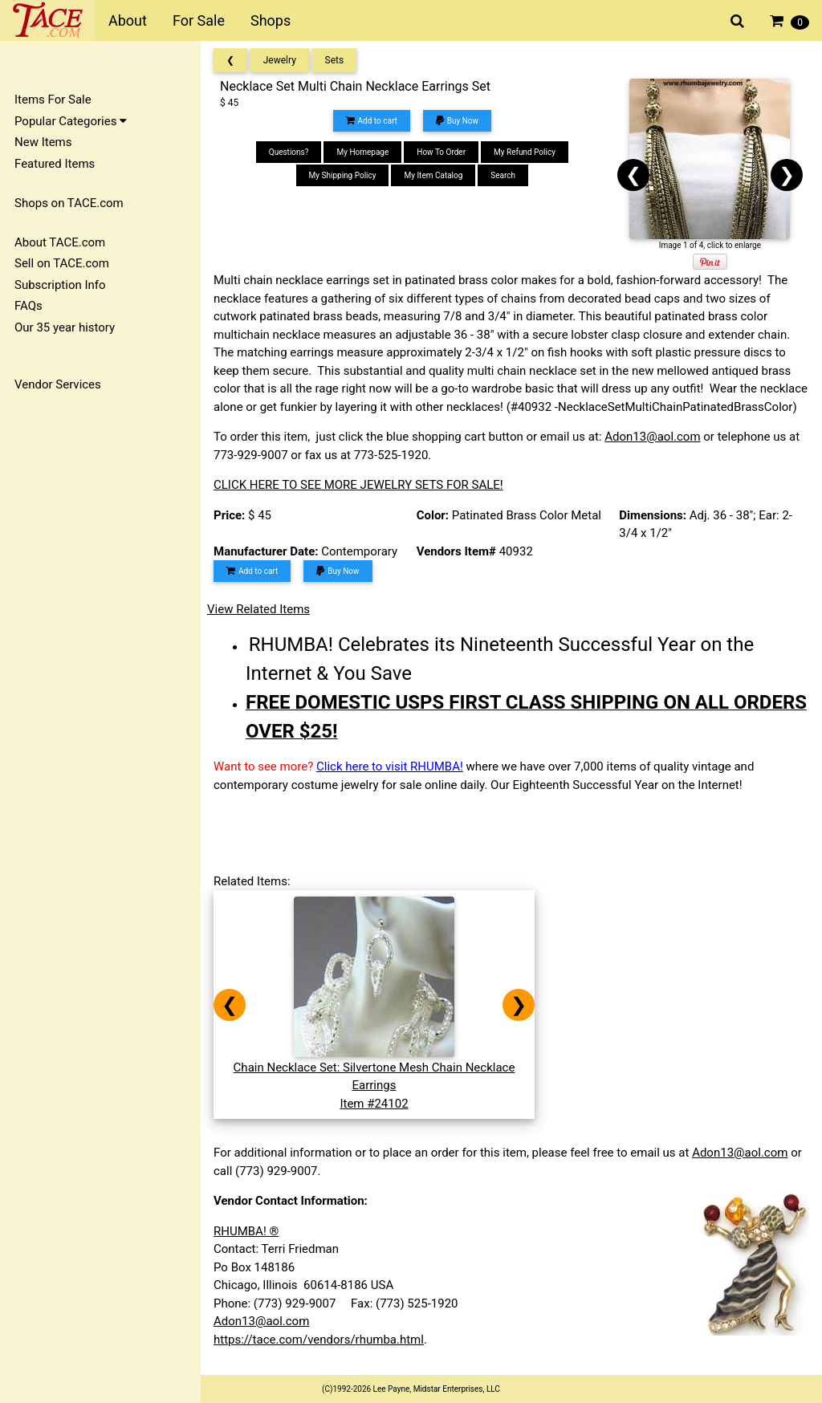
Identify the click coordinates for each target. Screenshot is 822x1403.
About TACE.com (59, 242)
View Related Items (258, 609)
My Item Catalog (433, 175)
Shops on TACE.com (69, 203)
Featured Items (54, 164)
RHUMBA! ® (246, 1231)
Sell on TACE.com (61, 263)
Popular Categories (70, 121)
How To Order (441, 152)
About (127, 20)
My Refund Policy (524, 152)
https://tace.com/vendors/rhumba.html (319, 1339)
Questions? (289, 152)
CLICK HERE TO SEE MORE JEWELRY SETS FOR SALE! (358, 485)
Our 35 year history (64, 327)
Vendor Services (57, 384)
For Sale (199, 20)
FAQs (28, 306)
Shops (270, 20)
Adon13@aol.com (652, 436)
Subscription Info (60, 285)
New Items (42, 142)
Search (502, 175)
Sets (334, 60)
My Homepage (362, 152)
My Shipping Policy (342, 175)
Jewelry (279, 60)
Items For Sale (53, 99)
